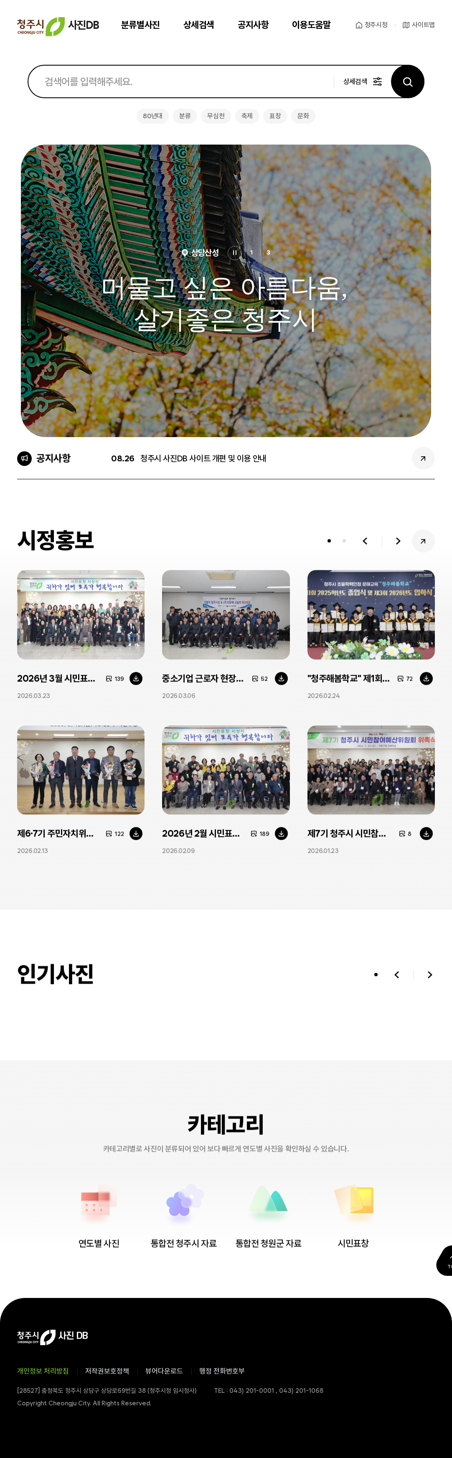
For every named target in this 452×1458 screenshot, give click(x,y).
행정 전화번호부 (222, 1371)
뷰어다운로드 (164, 1371)
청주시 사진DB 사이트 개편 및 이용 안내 (203, 458)
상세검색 (355, 81)
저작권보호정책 (107, 1371)
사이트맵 (423, 25)
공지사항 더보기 (423, 458)
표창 (275, 116)
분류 (184, 116)
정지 (235, 253)
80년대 (153, 116)
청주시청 (376, 25)
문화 (303, 116)
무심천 (215, 116)
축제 (247, 116)
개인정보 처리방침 (43, 1371)
